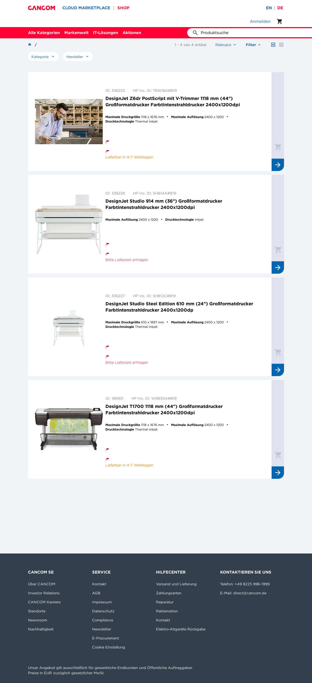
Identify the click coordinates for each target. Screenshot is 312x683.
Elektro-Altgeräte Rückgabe (180, 629)
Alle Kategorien (44, 32)
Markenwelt (76, 32)
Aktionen (132, 32)
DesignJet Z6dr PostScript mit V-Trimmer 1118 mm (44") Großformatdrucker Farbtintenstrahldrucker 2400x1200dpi (172, 101)
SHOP (123, 7)
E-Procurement (105, 638)
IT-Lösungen (105, 32)
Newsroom (37, 620)
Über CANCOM (41, 584)
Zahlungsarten (169, 593)
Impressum (102, 602)
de (280, 7)
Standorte (36, 611)
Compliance (102, 620)
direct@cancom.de (249, 593)
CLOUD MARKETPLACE (86, 7)
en (269, 7)
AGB (96, 593)
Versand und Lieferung (176, 584)
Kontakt (99, 584)
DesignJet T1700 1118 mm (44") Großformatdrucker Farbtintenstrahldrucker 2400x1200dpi (164, 409)
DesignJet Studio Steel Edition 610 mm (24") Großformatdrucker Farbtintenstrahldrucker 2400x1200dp (179, 307)
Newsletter (101, 629)
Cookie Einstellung (108, 647)
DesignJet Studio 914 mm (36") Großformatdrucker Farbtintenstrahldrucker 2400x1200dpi (163, 204)
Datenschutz (103, 611)
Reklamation (167, 611)
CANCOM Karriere (44, 602)
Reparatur (165, 602)
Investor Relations (44, 593)
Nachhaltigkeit (41, 629)
